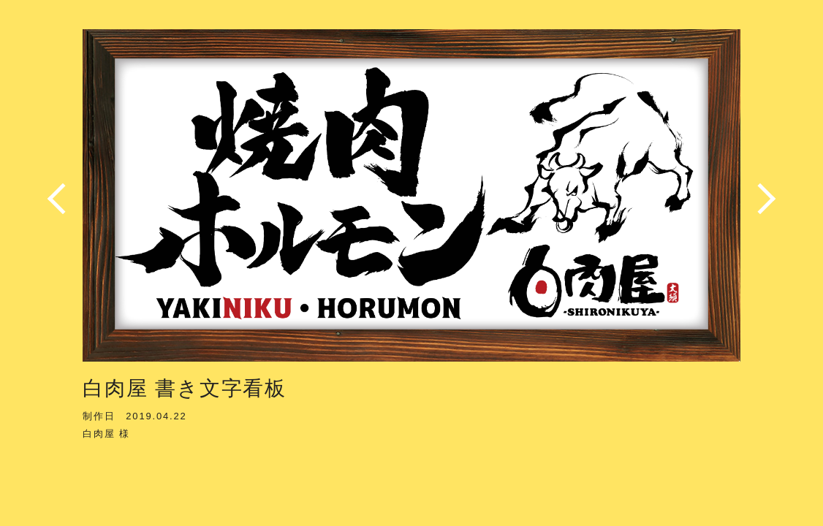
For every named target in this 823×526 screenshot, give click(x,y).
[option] (411, 199)
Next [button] (762, 199)
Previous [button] (61, 199)
